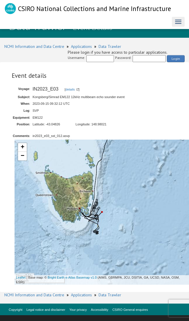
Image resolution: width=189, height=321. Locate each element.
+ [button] (22, 147)
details (70, 89)
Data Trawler (110, 46)
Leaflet (21, 277)
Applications (81, 46)
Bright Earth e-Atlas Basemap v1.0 (72, 277)
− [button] (22, 156)
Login (176, 58)
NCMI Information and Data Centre (34, 46)
